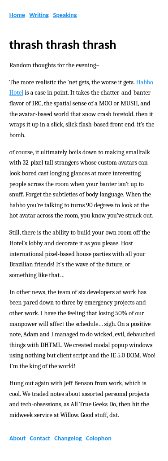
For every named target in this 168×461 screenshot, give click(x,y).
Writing (39, 15)
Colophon (99, 438)
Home (17, 15)
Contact (40, 438)
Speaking (65, 15)
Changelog (68, 438)
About (17, 438)
